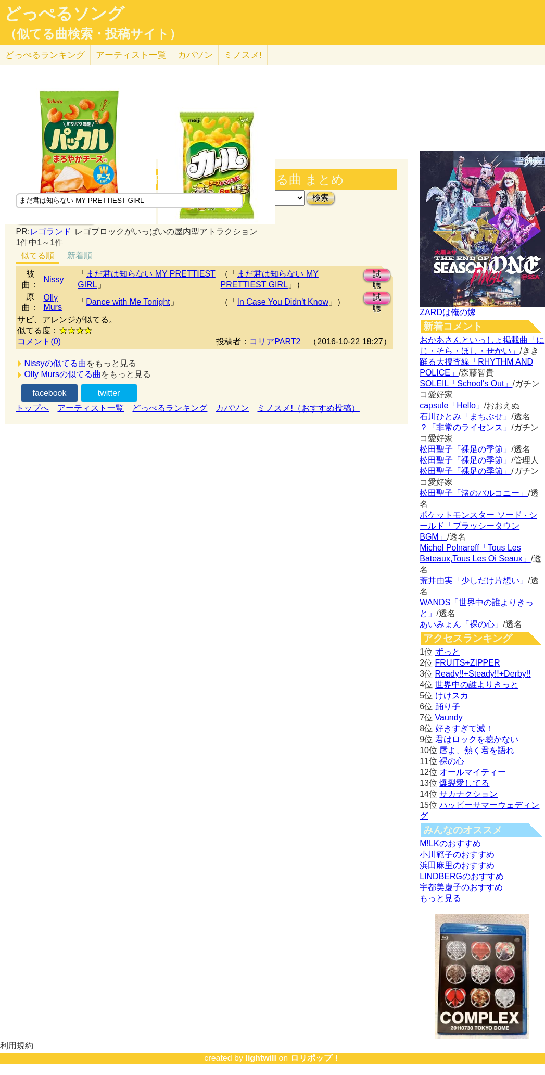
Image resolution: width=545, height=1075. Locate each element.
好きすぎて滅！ (464, 728)
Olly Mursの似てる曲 (62, 374)
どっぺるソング (64, 13)
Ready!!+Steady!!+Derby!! (483, 673)
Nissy (53, 279)
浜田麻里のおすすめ (457, 865)
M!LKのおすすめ (450, 843)
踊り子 (447, 706)
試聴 (377, 276)
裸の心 (451, 761)
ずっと (447, 651)
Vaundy (449, 717)
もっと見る (440, 898)
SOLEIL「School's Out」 (466, 383)
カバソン (195, 55)
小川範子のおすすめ (457, 854)
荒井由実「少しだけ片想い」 (474, 580)
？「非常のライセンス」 (465, 427)
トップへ (32, 408)
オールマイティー (472, 772)
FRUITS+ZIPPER (467, 662)
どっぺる (45, 55)
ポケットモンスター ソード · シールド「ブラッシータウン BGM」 (478, 525)
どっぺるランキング (169, 408)
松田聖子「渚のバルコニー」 (474, 493)
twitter (109, 393)
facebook (50, 393)
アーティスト (131, 55)
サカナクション (468, 794)
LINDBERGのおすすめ (462, 876)
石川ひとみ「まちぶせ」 (465, 416)
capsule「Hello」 (452, 405)
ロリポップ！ (315, 1058)
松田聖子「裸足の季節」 (465, 449)
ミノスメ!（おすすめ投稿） (308, 408)
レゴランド (50, 231)
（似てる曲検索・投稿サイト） (93, 34)
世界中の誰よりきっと (476, 684)
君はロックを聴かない (476, 739)
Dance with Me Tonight (128, 301)
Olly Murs (52, 302)
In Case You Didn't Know (282, 301)
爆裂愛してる (464, 783)
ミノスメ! (243, 55)
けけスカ (451, 695)
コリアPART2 (274, 341)
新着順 (79, 255)
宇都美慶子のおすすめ (461, 887)
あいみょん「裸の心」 (461, 624)
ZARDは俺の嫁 (448, 312)
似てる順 (37, 255)
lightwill (260, 1058)
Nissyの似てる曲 (55, 363)
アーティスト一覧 (90, 408)
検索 (320, 197)
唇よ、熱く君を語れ (476, 750)
